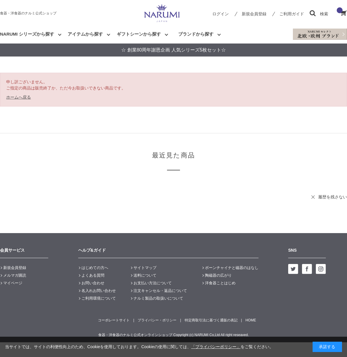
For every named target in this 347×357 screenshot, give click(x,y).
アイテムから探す (85, 33)
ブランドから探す (195, 33)
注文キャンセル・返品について (160, 290)
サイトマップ (145, 267)
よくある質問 (92, 275)
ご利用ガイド (291, 13)
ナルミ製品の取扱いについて (158, 298)
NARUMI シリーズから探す (27, 33)
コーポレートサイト (114, 320)
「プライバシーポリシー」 (216, 346)
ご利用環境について (98, 298)
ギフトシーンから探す (139, 33)
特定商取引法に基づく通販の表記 (211, 320)
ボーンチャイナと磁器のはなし (231, 267)
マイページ (12, 283)
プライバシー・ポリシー (157, 320)
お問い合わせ (92, 283)
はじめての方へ (94, 267)
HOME (251, 320)
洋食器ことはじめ (220, 283)
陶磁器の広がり (218, 275)
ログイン (220, 13)
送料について (145, 275)
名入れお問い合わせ (98, 290)
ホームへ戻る (18, 97)
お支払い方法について (153, 283)
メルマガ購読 (14, 275)
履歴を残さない (332, 197)
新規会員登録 (254, 13)
